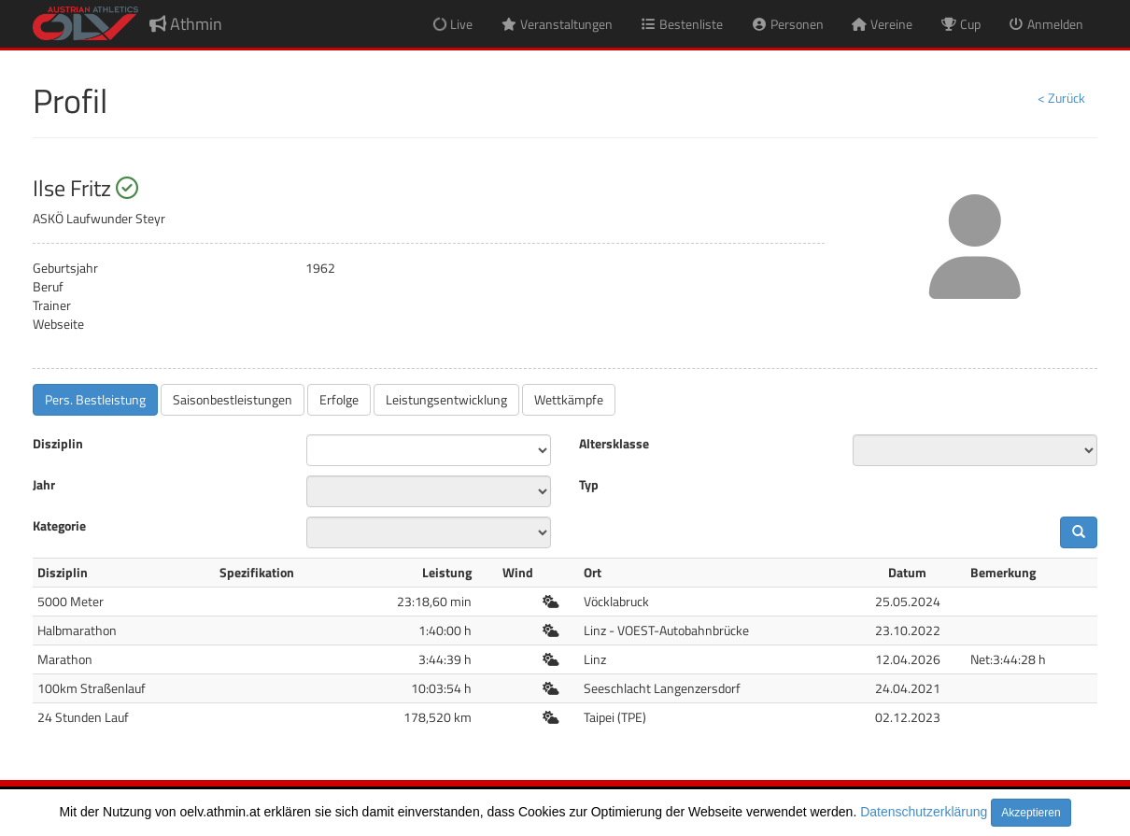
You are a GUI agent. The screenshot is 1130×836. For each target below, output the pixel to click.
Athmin (185, 23)
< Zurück (1061, 97)
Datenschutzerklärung (923, 811)
